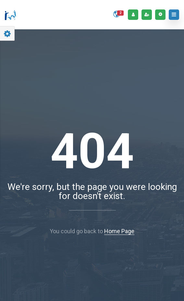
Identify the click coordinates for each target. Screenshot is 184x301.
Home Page (119, 231)
